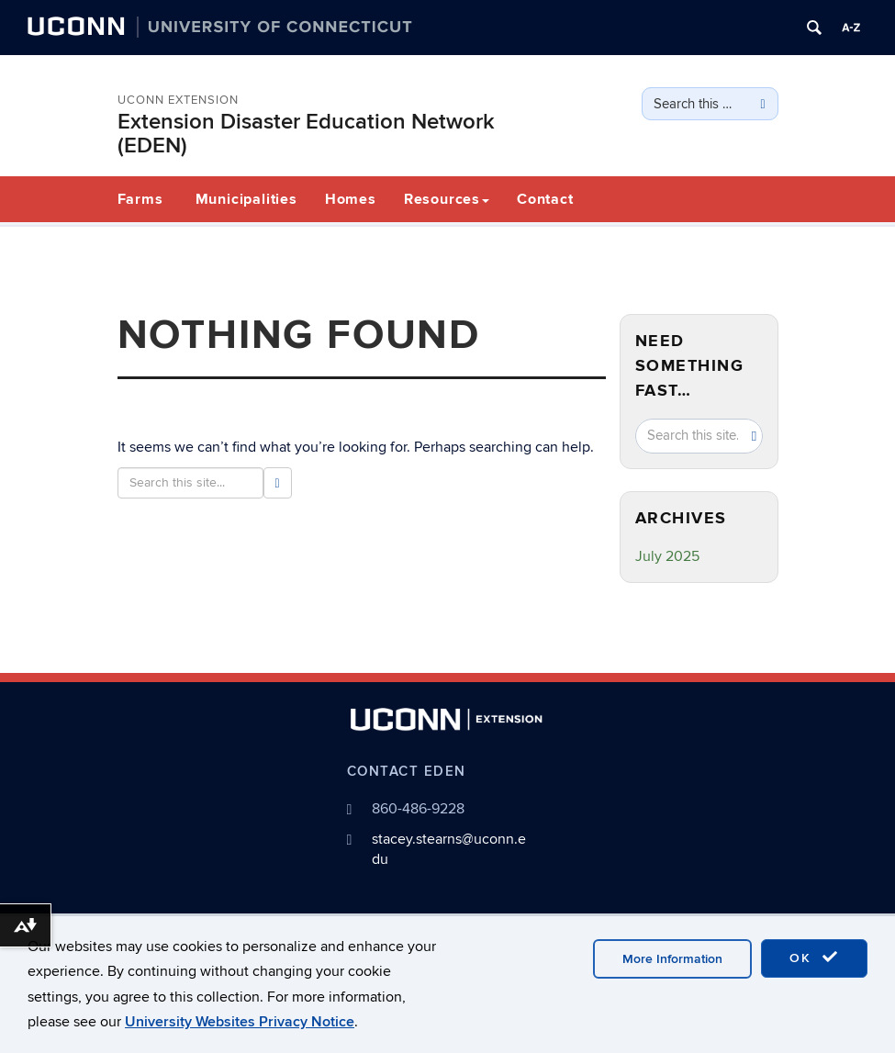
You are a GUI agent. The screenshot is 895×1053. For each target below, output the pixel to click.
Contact (545, 199)
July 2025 (667, 556)
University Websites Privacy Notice (239, 1022)
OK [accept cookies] (814, 957)
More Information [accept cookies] (672, 959)
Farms (140, 199)
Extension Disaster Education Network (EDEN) (306, 133)
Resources (446, 199)
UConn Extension (178, 100)
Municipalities (246, 199)
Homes (350, 199)
